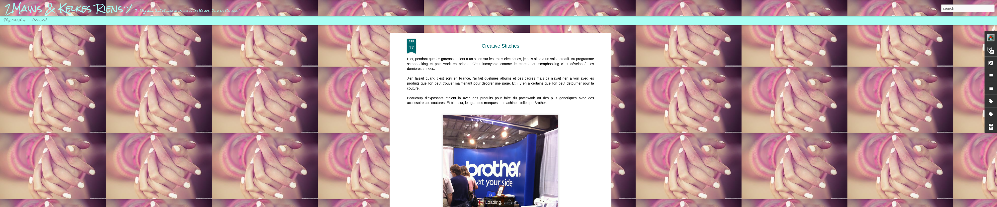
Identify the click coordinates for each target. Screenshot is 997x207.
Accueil (39, 20)
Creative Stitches (500, 46)
